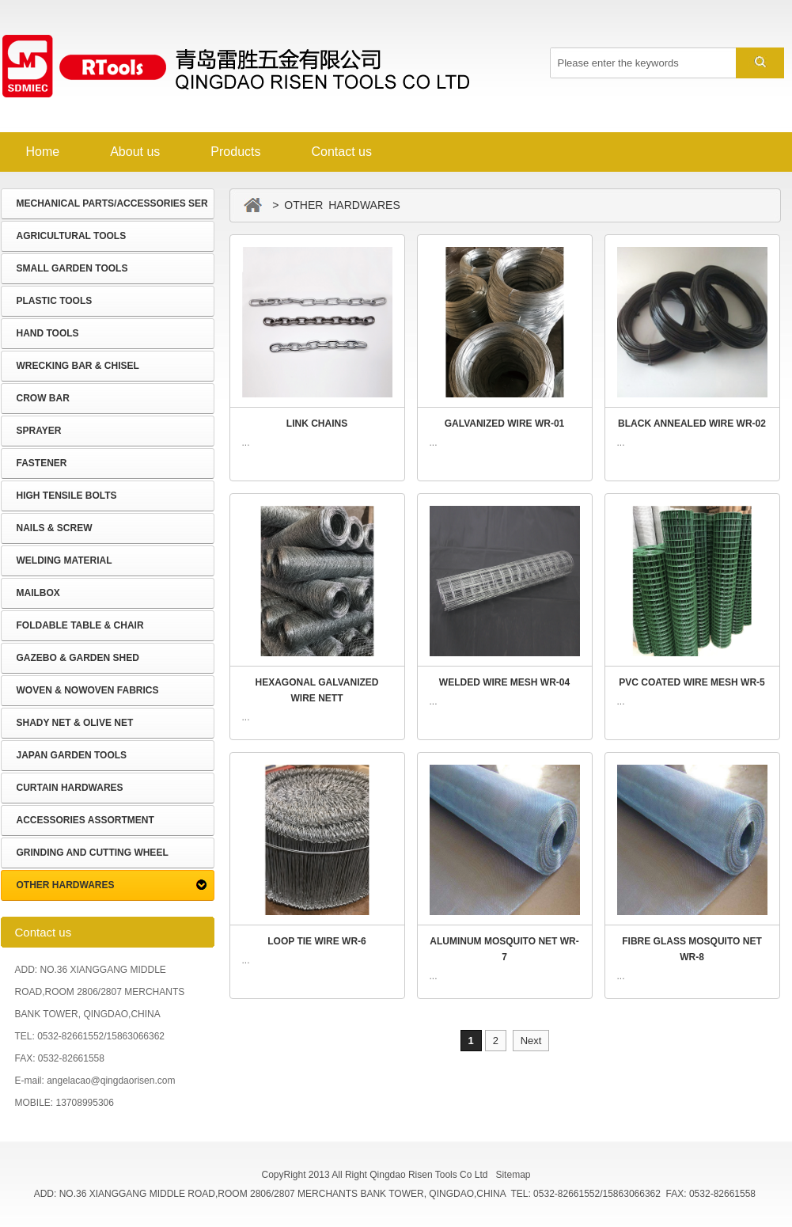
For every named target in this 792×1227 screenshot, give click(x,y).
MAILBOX (38, 592)
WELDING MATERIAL (64, 560)
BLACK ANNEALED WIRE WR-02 (692, 423)
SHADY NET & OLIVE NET (75, 722)
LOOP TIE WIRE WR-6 (316, 941)
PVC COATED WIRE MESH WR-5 (691, 682)
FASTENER (42, 463)
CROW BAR (43, 398)
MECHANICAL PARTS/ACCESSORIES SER (112, 203)
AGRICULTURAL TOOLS (72, 235)
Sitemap (512, 1174)
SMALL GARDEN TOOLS (72, 268)
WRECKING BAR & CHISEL (78, 365)
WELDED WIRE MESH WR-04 (504, 682)
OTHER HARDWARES (66, 885)
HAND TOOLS (48, 333)
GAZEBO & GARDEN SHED (78, 657)
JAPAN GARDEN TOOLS (72, 755)
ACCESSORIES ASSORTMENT (85, 820)
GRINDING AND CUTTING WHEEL (93, 852)
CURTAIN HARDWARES (70, 787)
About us (135, 151)
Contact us (341, 151)
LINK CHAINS (316, 423)
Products (235, 151)
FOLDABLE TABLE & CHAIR (80, 625)
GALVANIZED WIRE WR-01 (505, 423)
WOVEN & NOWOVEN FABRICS (88, 690)
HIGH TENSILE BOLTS (67, 495)
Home (43, 151)
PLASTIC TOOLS (55, 300)
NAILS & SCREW (55, 528)
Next (531, 1041)
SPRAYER (39, 430)
